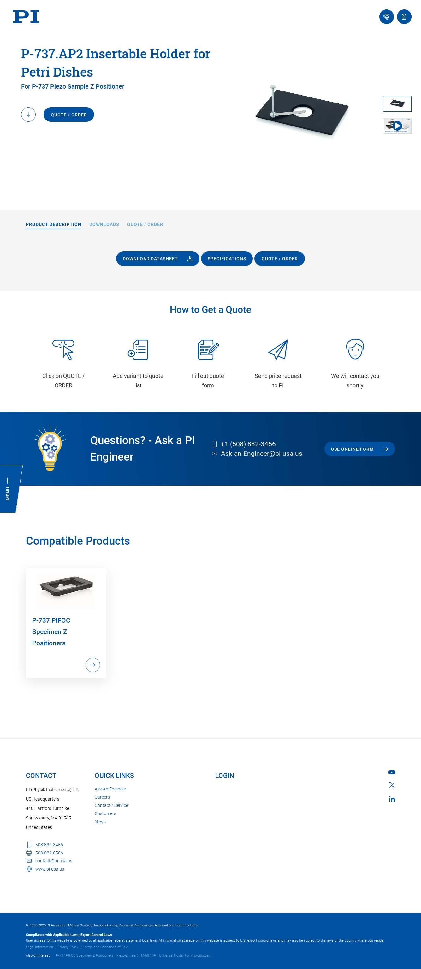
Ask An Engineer (110, 788)
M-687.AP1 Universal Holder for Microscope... (176, 956)
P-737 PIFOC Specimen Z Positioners (84, 956)
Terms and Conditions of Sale (105, 947)
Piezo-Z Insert (127, 956)
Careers (102, 797)
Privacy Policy (67, 947)
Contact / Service (111, 805)
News (100, 821)
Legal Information (39, 947)
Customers (105, 813)
